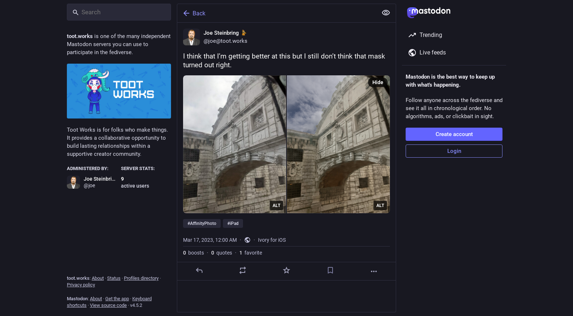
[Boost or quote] (242, 270)
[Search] (119, 12)
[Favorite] (286, 270)
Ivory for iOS (272, 240)
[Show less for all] (386, 13)
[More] (373, 271)
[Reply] (199, 270)
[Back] (276, 13)
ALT (276, 205)
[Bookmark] (330, 270)
